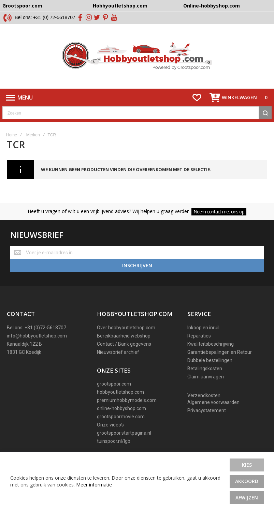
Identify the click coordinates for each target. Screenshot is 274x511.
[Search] (265, 112)
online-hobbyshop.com (121, 408)
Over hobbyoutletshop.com (126, 327)
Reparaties (199, 336)
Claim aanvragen (205, 376)
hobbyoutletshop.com (120, 392)
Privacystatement (206, 410)
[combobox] (137, 112)
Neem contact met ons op (218, 211)
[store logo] (137, 56)
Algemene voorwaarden (213, 402)
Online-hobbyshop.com (211, 5)
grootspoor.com (114, 384)
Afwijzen (246, 497)
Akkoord (246, 481)
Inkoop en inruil (203, 327)
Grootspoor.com (22, 5)
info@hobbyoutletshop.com (37, 336)
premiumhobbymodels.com (127, 400)
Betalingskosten (204, 368)
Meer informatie (94, 484)
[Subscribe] (137, 265)
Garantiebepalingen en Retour (219, 352)
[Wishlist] (196, 97)
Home (11, 135)
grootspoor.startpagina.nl (124, 433)
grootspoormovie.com (121, 416)
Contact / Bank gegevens (124, 344)
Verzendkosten (203, 395)
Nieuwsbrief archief (118, 352)
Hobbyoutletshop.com (120, 5)
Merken (33, 135)
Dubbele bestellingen (209, 360)
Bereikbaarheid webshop (123, 336)
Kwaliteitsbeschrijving (210, 344)
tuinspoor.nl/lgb (113, 441)
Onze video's (110, 424)
